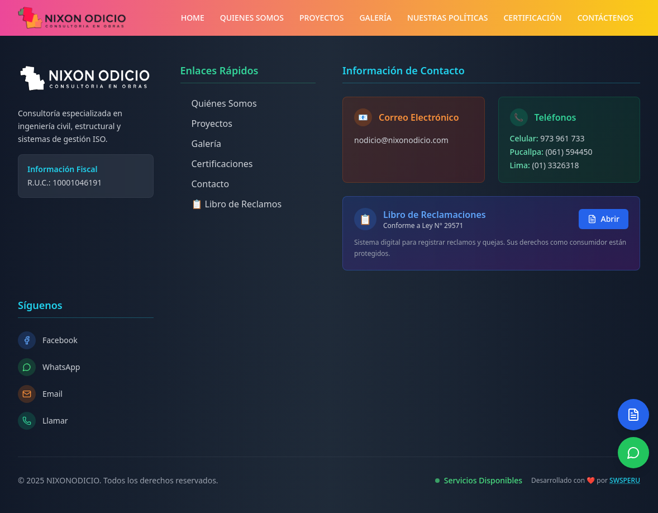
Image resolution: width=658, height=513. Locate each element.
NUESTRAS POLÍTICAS (447, 17)
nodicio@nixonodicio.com (401, 140)
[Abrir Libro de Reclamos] (633, 414)
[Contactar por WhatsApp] (633, 452)
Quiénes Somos (218, 103)
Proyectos (206, 123)
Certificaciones (216, 164)
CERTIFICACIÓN (532, 17)
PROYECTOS (321, 17)
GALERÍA (375, 17)
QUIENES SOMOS (252, 17)
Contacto (205, 184)
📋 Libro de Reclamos (231, 204)
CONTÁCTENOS (605, 17)
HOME (192, 17)
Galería (201, 143)
